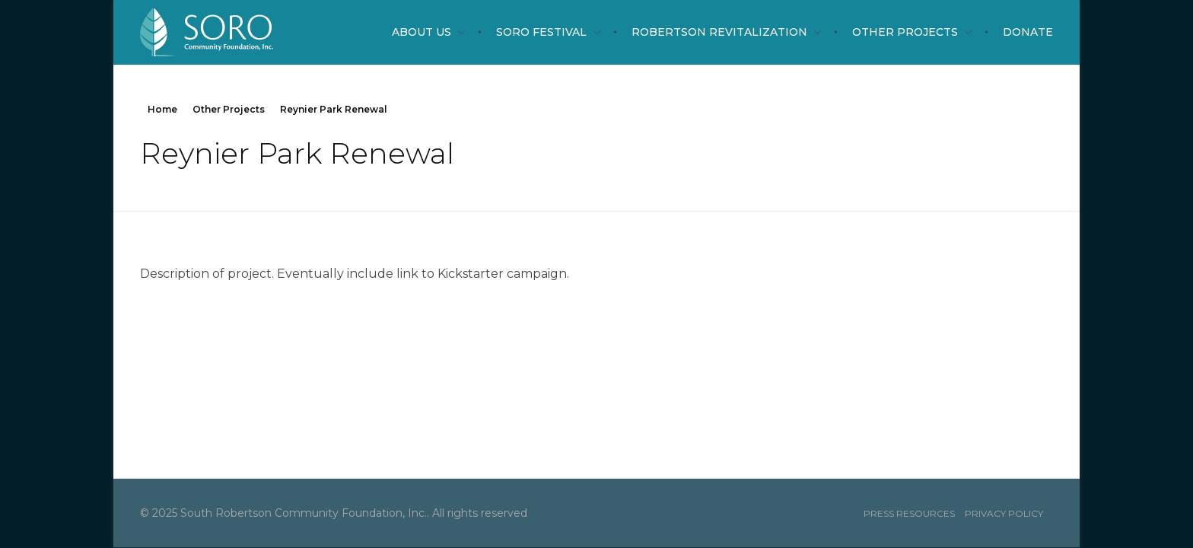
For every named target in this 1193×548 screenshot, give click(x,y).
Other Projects (228, 109)
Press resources (909, 513)
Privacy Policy (1004, 513)
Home (162, 109)
